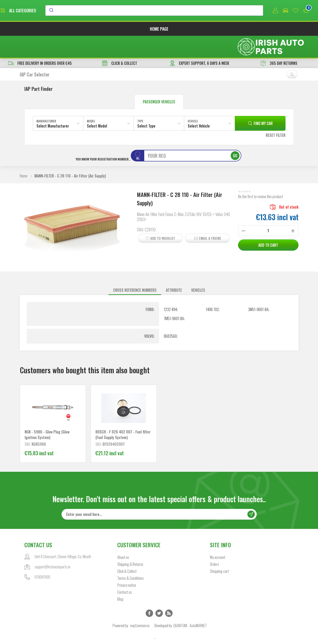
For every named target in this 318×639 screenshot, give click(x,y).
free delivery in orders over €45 (40, 42)
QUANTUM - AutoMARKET (190, 604)
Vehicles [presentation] (198, 269)
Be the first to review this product (260, 175)
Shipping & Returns (130, 543)
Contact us (124, 571)
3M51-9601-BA (258, 288)
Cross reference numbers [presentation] (135, 269)
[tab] (134, 269)
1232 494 (170, 288)
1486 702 (212, 288)
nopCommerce (140, 604)
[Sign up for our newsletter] (159, 493)
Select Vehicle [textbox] (199, 105)
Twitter (159, 592)
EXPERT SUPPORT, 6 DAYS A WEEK (199, 42)
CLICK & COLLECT (119, 42)
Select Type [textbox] (146, 105)
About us (123, 536)
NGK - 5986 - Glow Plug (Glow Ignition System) (47, 413)
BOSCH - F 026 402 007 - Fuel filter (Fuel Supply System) (123, 413)
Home (23, 155)
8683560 (170, 315)
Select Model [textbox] (97, 105)
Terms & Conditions (130, 557)
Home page (159, 30)
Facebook (149, 592)
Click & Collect (127, 550)
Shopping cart (219, 550)
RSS (169, 592)
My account (217, 536)
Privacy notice (126, 564)
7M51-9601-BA (174, 297)
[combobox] (196, 11)
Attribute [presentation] (174, 269)
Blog (120, 578)
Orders (214, 543)
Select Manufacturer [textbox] (52, 105)
